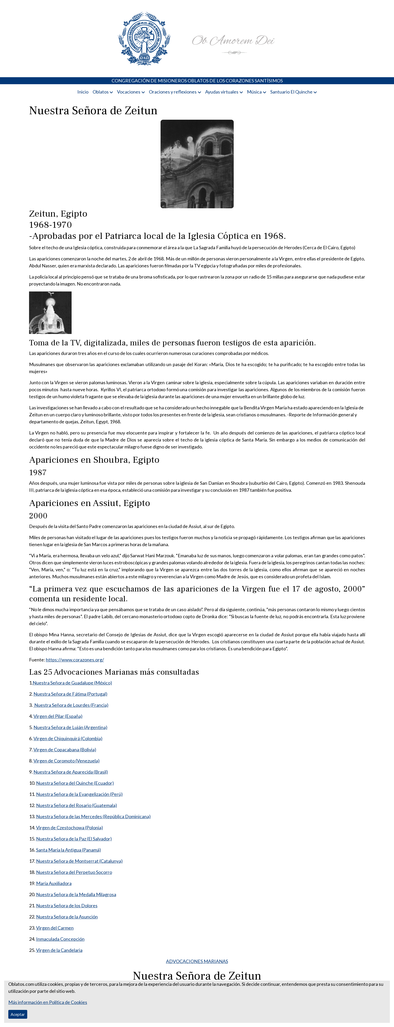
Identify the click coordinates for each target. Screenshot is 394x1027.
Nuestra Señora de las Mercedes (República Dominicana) (93, 816)
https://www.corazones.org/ (75, 659)
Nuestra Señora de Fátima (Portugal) (70, 694)
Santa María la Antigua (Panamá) (68, 850)
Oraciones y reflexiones (173, 92)
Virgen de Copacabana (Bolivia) (64, 749)
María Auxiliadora (54, 883)
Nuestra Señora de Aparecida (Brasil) (70, 772)
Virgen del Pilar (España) (57, 716)
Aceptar (18, 1014)
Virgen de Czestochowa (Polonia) (69, 827)
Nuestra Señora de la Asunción (67, 916)
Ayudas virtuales (221, 92)
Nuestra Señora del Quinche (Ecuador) (75, 783)
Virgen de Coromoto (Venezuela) (66, 761)
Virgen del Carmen (55, 928)
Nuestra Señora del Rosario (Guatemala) (76, 805)
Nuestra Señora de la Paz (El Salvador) (74, 838)
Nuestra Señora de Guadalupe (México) (72, 683)
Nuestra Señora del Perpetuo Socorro (74, 872)
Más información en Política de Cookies (47, 1002)
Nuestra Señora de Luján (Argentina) (70, 727)
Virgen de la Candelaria (59, 950)
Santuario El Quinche (291, 92)
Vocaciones (128, 92)
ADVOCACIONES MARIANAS (197, 961)
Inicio (82, 92)
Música (254, 92)
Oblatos (101, 92)
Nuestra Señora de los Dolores (67, 905)
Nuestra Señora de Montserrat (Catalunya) (79, 861)
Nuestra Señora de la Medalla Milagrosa (76, 894)
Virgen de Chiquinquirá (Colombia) (67, 738)
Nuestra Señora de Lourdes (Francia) (70, 705)
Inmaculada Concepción (60, 939)
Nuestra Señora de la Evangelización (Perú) (79, 794)
